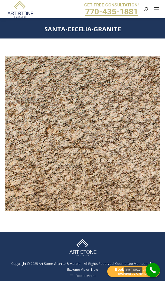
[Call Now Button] (153, 270)
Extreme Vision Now (82, 269)
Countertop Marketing (132, 263)
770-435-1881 (111, 11)
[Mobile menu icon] (156, 9)
